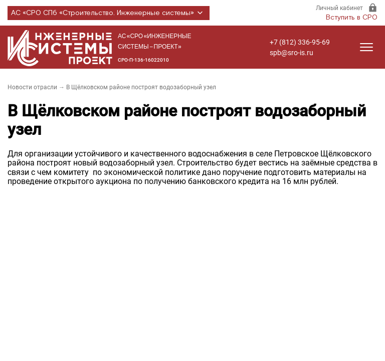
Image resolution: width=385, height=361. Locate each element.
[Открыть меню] (366, 47)
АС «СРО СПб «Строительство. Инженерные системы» (108, 13)
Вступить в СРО (351, 17)
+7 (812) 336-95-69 (300, 42)
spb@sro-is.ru (291, 53)
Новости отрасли (32, 87)
